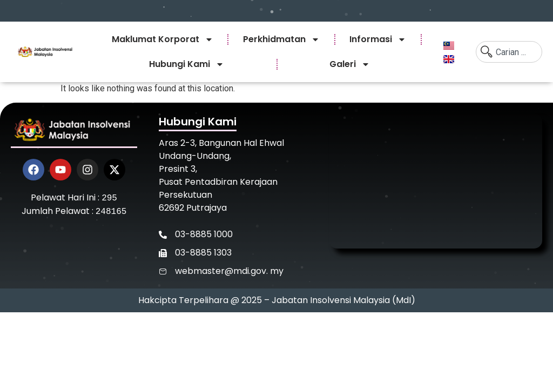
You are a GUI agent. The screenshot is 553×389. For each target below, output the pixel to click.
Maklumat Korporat (162, 39)
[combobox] (509, 52)
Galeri (349, 64)
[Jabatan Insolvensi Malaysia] (435, 181)
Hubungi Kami (186, 64)
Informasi (377, 39)
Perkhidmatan (281, 39)
